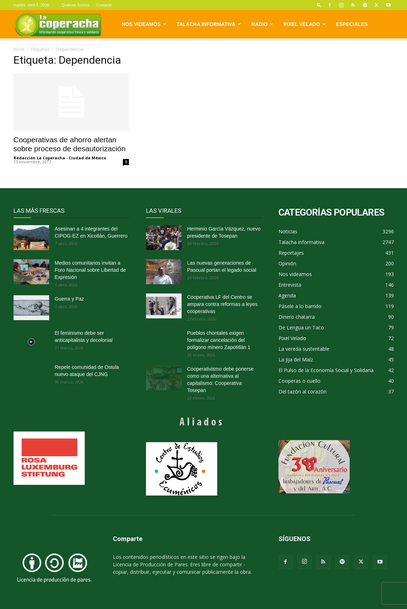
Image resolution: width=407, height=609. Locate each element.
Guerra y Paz (69, 299)
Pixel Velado (304, 24)
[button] (319, 4)
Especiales (352, 24)
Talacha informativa (209, 24)
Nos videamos (144, 24)
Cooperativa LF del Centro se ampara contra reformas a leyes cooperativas (222, 304)
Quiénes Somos (75, 5)
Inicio (19, 49)
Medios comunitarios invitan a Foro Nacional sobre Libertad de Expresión (90, 270)
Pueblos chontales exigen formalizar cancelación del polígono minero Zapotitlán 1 (218, 340)
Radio (262, 24)
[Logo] (58, 24)
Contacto (104, 5)
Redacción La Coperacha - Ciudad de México (60, 157)
